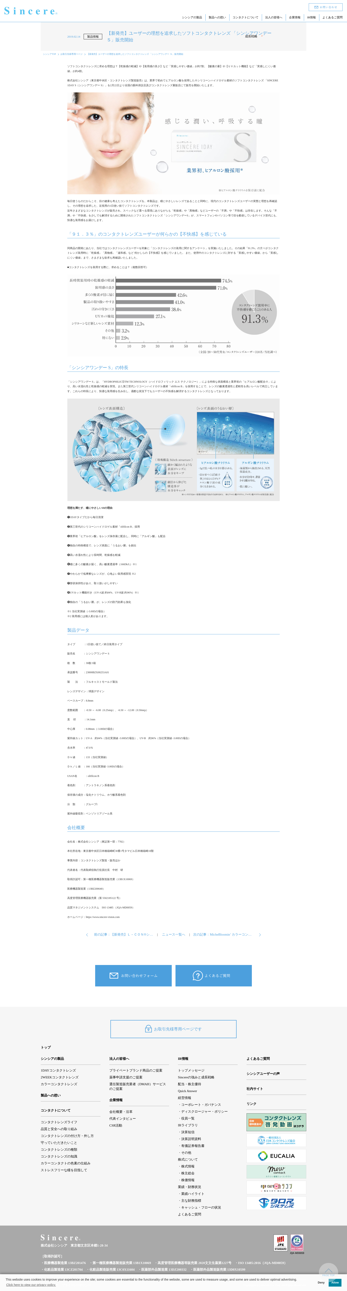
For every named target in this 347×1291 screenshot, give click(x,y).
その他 (186, 1152)
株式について (188, 1159)
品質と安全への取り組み (59, 1129)
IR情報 (311, 17)
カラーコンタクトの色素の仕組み (66, 1163)
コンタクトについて (245, 17)
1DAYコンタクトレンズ (58, 1070)
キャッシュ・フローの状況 (201, 1207)
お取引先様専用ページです (173, 1028)
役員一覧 (188, 1118)
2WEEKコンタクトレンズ (60, 1077)
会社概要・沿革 (121, 1112)
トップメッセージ (191, 1070)
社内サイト (255, 1089)
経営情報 (184, 1098)
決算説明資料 (191, 1139)
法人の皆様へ (273, 17)
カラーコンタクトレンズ (59, 1084)
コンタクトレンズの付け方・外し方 (67, 1136)
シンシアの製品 (192, 17)
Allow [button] (335, 1282)
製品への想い (217, 17)
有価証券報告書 (192, 1146)
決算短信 (188, 1132)
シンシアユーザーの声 (263, 1074)
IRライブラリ (188, 1125)
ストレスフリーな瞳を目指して (64, 1170)
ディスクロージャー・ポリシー (204, 1111)
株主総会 (188, 1173)
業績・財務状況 (189, 1187)
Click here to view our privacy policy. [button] (31, 1285)
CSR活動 (115, 1125)
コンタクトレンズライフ (59, 1122)
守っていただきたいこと (59, 1142)
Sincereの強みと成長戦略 (196, 1077)
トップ (46, 1047)
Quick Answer (187, 1091)
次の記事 (223, 934)
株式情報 (188, 1166)
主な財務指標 (191, 1200)
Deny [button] (321, 1282)
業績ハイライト (192, 1194)
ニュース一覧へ (173, 934)
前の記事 (124, 934)
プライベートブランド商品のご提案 (135, 1070)
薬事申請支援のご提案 (126, 1077)
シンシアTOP (49, 54)
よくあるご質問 (332, 17)
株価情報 (188, 1180)
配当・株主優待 (189, 1084)
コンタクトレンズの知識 (59, 1156)
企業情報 (295, 17)
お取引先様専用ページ (71, 54)
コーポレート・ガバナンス (201, 1104)
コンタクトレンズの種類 (59, 1149)
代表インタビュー (122, 1118)
